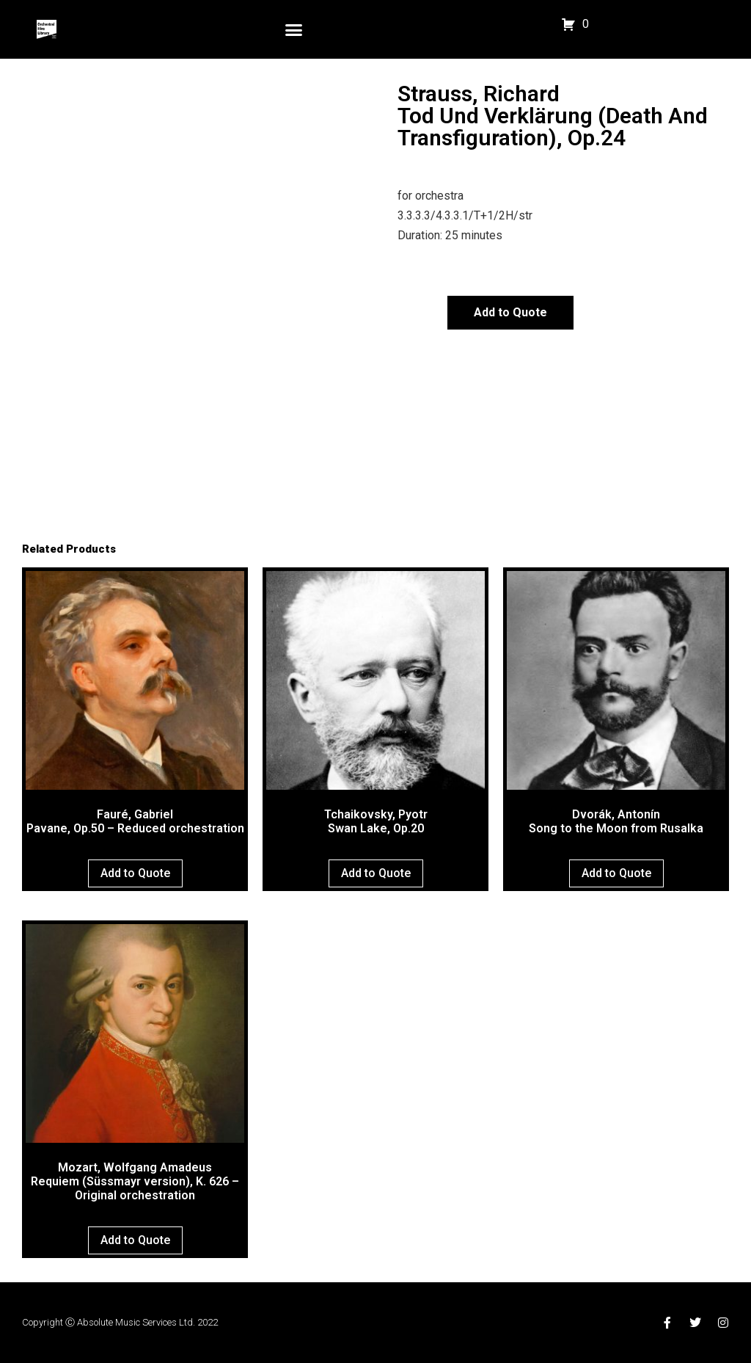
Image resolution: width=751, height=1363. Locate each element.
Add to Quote (510, 312)
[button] (294, 29)
